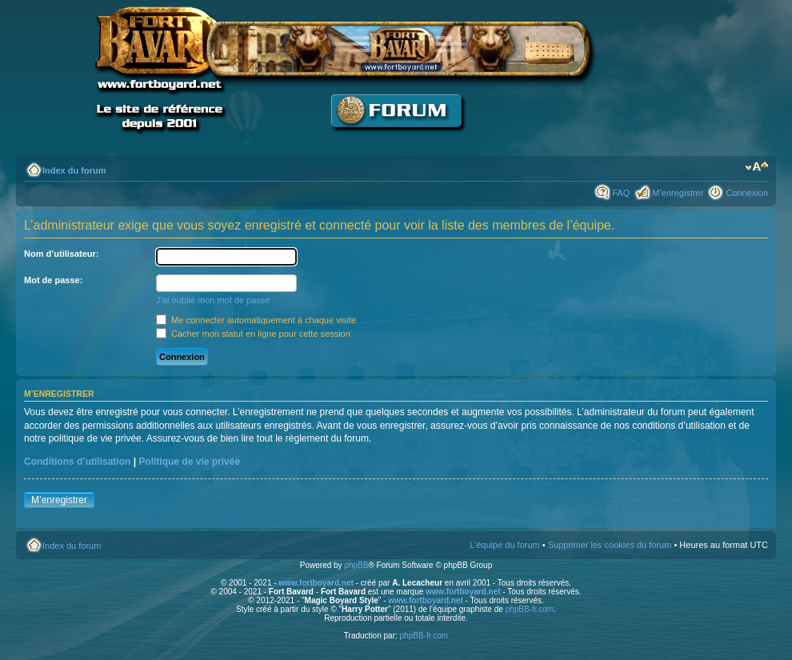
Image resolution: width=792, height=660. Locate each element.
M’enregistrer (677, 193)
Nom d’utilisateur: (61, 253)
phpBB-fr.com (530, 609)
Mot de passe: (53, 280)
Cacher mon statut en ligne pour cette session (253, 333)
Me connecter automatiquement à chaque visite (256, 320)
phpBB (356, 565)
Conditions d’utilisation (77, 461)
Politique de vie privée (189, 461)
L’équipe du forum (504, 545)
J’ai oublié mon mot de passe (213, 300)
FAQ (621, 193)
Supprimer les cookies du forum (610, 545)
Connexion (747, 193)
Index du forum (74, 170)
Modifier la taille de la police (756, 167)
